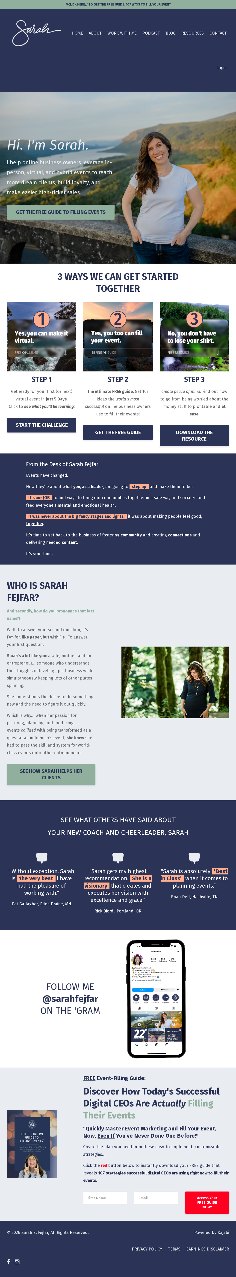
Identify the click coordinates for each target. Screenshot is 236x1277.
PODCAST (151, 33)
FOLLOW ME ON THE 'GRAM (70, 998)
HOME (77, 33)
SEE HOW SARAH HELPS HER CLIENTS (51, 774)
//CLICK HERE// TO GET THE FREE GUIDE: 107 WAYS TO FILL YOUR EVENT (118, 4)
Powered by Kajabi (211, 1232)
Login (221, 67)
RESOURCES (192, 33)
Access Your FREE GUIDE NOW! (207, 1202)
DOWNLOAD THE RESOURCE (194, 435)
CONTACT (218, 33)
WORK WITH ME (122, 33)
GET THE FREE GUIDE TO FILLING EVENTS (61, 212)
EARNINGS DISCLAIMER (207, 1249)
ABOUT (95, 33)
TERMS (174, 1249)
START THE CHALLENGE (42, 425)
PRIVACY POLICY (147, 1249)
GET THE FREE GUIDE (118, 432)
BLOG (171, 33)
